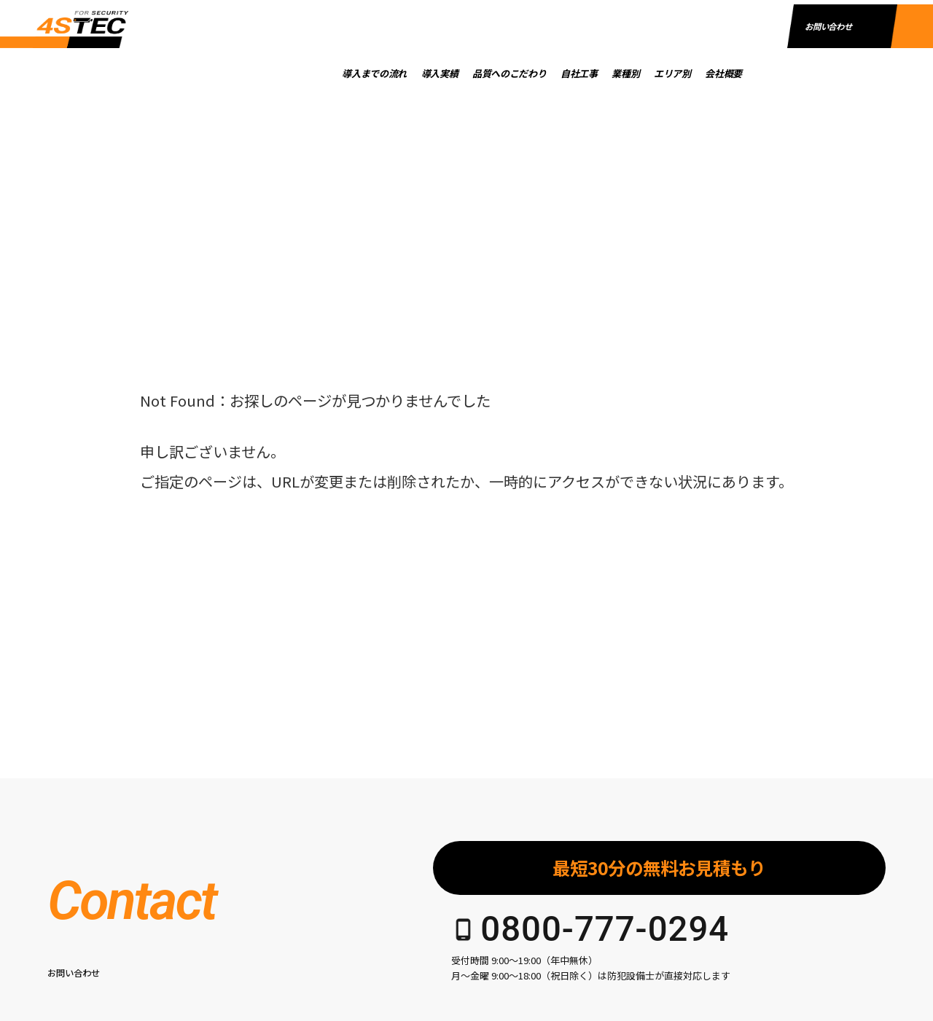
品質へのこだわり (541, 73)
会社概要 (755, 73)
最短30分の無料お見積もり (659, 867)
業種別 (658, 73)
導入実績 (472, 73)
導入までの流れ (407, 73)
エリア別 (704, 73)
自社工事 (611, 73)
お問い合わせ (828, 71)
